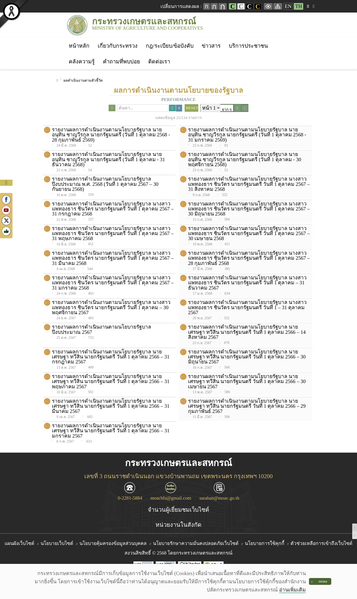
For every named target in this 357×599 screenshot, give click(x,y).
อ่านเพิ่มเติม (292, 590)
